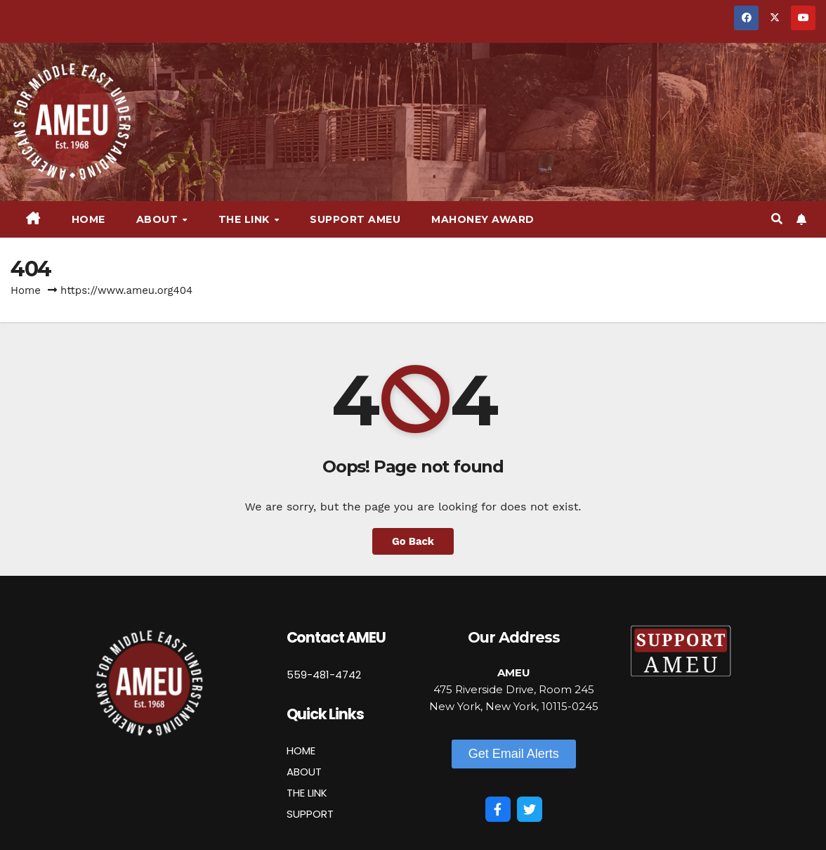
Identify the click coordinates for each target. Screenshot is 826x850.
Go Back (413, 541)
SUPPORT (310, 813)
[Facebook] (498, 809)
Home (88, 219)
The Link (245, 219)
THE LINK (307, 792)
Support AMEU (355, 219)
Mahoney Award (483, 219)
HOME (301, 750)
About (158, 219)
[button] (776, 219)
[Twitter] (529, 809)
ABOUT (304, 771)
